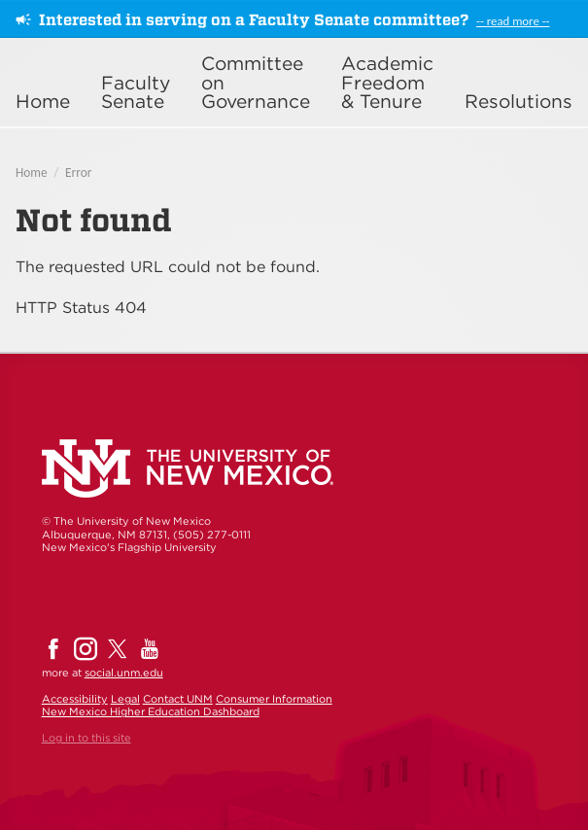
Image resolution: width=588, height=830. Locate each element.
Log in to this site (86, 737)
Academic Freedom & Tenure (387, 82)
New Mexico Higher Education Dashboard (150, 711)
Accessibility (75, 699)
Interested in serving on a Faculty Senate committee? (253, 20)
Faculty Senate (135, 92)
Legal (125, 699)
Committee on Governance (255, 82)
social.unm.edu (124, 672)
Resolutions (518, 101)
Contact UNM (178, 699)
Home (43, 101)
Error (78, 172)
